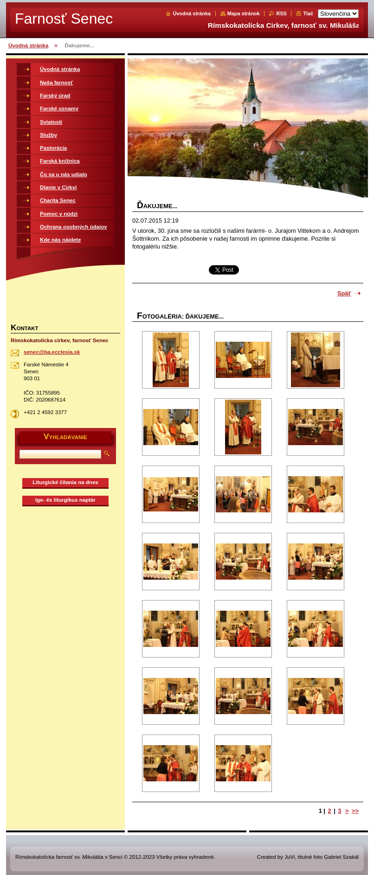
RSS (281, 13)
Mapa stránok (243, 13)
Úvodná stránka (192, 13)
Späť (344, 293)
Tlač (308, 13)
